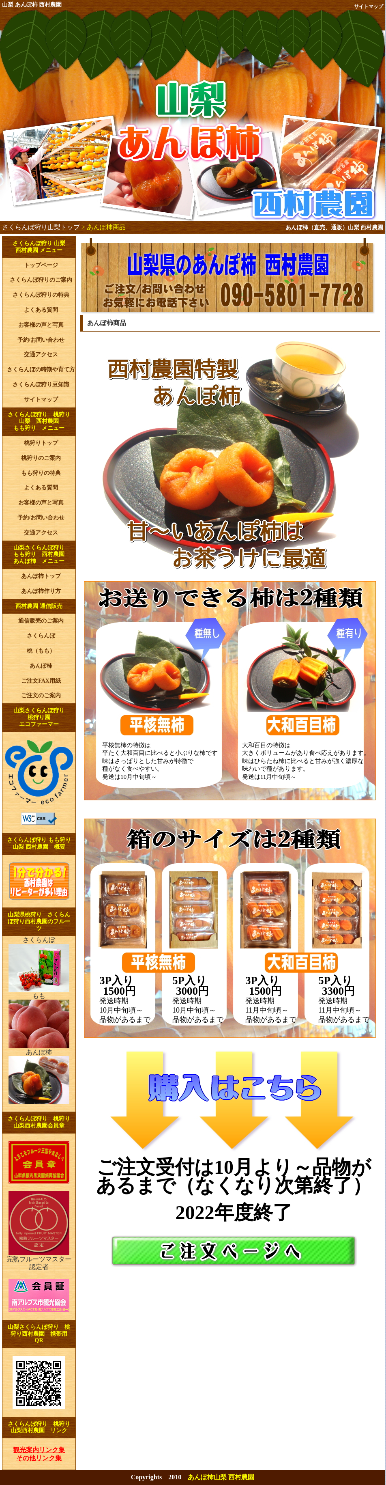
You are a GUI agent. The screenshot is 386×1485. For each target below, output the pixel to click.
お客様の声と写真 (41, 325)
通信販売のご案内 (41, 621)
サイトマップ (368, 6)
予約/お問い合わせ (40, 340)
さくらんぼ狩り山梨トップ (41, 227)
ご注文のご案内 (41, 695)
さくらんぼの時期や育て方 (41, 369)
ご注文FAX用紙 (41, 681)
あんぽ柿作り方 (41, 591)
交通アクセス (41, 354)
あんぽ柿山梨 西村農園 (221, 1477)
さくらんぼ (41, 636)
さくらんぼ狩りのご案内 (41, 280)
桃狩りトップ (41, 443)
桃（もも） (41, 651)
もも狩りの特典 (41, 473)
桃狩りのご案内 (41, 458)
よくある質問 (41, 310)
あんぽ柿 (41, 666)
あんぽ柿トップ (41, 576)
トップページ (41, 265)
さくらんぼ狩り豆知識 (41, 384)
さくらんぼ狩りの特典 (41, 295)
